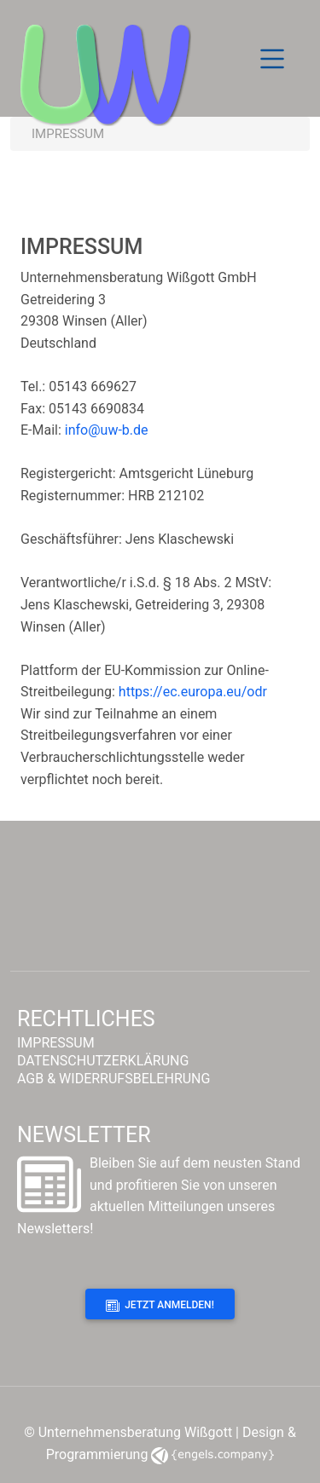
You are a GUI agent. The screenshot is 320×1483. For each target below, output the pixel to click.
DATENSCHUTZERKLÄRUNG (103, 1061)
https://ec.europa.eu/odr (193, 692)
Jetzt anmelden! (160, 1306)
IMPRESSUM (56, 1043)
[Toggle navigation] (272, 58)
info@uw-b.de (106, 430)
